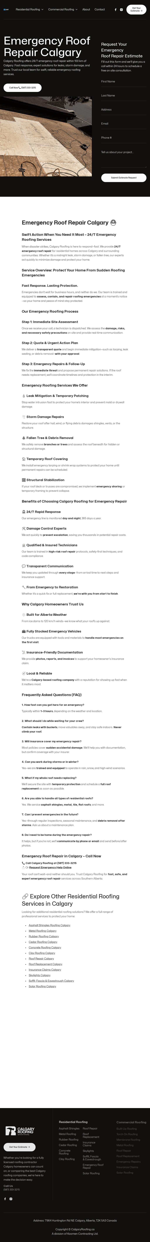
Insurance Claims (89, 1144)
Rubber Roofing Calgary (44, 933)
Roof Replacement (91, 1136)
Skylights (88, 1151)
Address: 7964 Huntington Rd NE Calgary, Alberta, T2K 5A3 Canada (75, 1220)
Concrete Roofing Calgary (45, 944)
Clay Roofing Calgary (42, 950)
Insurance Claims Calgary (45, 966)
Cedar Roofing (68, 1145)
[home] (7, 9)
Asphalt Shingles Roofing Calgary (49, 922)
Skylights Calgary (40, 972)
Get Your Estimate (136, 9)
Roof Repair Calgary (41, 955)
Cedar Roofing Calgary (43, 939)
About (86, 9)
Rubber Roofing (68, 1140)
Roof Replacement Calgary (45, 961)
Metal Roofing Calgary (43, 928)
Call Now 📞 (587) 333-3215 (22, 88)
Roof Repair (90, 1129)
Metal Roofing (67, 1134)
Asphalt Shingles (69, 1129)
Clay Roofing (67, 1159)
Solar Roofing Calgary (42, 983)
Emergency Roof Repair (93, 1166)
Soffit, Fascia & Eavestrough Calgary (51, 977)
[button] (30, 9)
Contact (100, 9)
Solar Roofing (91, 1173)
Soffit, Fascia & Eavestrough (92, 1158)
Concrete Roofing (64, 1152)
